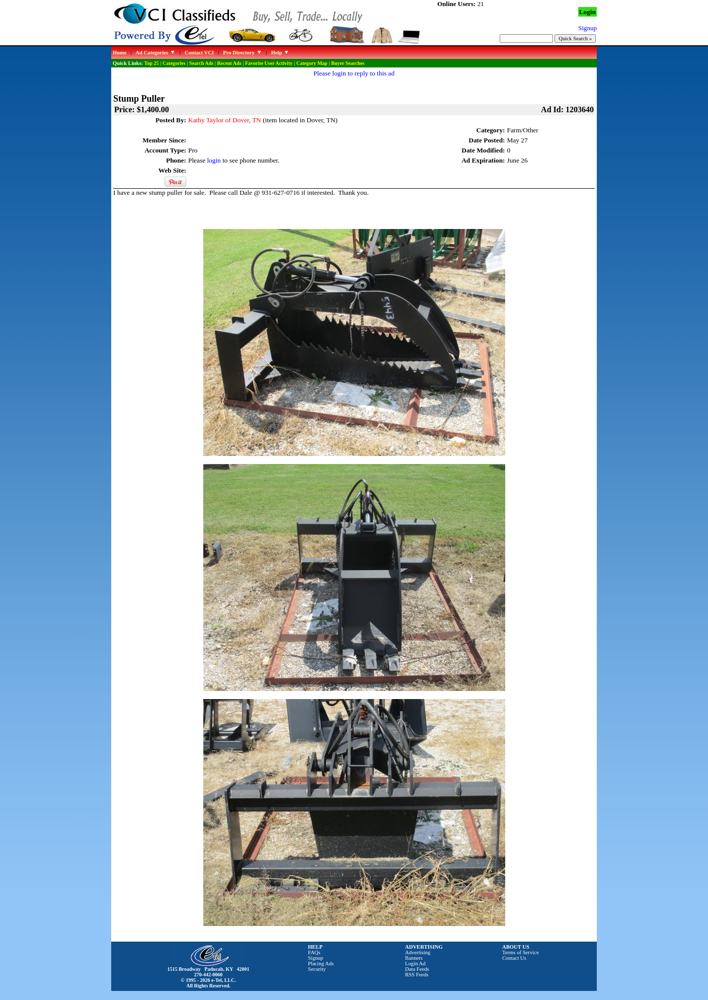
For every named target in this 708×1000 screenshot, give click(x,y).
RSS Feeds (417, 974)
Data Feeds (417, 969)
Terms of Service (520, 952)
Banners (414, 958)
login (213, 160)
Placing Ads (321, 963)
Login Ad (415, 963)
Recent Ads (229, 63)
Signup (315, 958)
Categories (174, 63)
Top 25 (151, 63)
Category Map (312, 63)
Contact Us (514, 958)
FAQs (314, 952)
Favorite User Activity (268, 63)
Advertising (417, 952)
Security (317, 969)
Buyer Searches (347, 63)
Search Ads (201, 63)
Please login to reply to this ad (354, 73)
